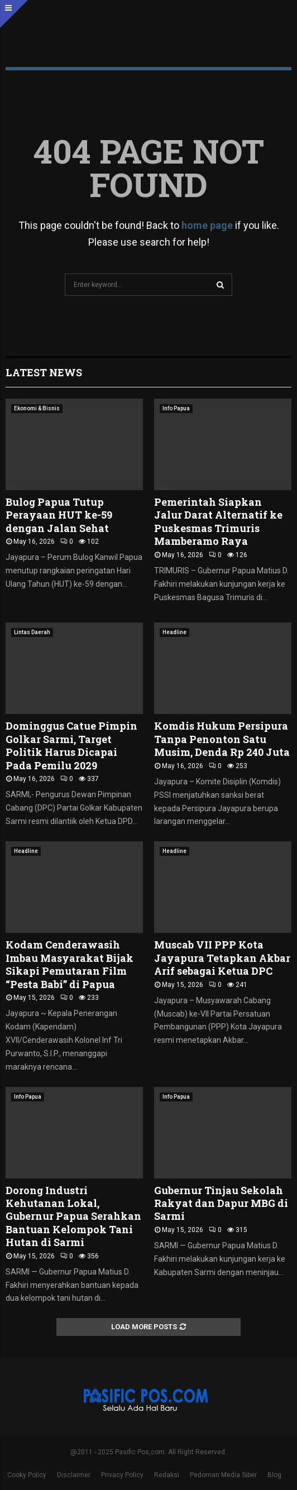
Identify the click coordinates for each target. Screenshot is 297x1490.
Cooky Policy (26, 1475)
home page (207, 225)
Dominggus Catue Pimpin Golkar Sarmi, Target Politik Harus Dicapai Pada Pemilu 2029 (71, 745)
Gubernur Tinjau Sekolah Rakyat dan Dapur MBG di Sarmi (221, 1203)
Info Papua (176, 408)
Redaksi (166, 1475)
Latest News (44, 372)
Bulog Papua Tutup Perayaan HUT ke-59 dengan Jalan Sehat (59, 515)
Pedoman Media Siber (223, 1475)
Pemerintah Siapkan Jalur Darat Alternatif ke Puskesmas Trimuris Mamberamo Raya (218, 521)
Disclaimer (73, 1475)
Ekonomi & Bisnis (37, 408)
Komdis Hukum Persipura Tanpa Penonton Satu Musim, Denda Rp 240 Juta (222, 739)
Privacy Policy (122, 1475)
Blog (274, 1475)
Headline (174, 632)
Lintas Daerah (32, 632)
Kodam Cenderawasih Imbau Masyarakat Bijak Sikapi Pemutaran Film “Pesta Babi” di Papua (69, 964)
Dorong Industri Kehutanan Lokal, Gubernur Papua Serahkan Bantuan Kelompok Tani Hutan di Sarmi (73, 1216)
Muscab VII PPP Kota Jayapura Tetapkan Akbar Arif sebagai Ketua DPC (222, 958)
